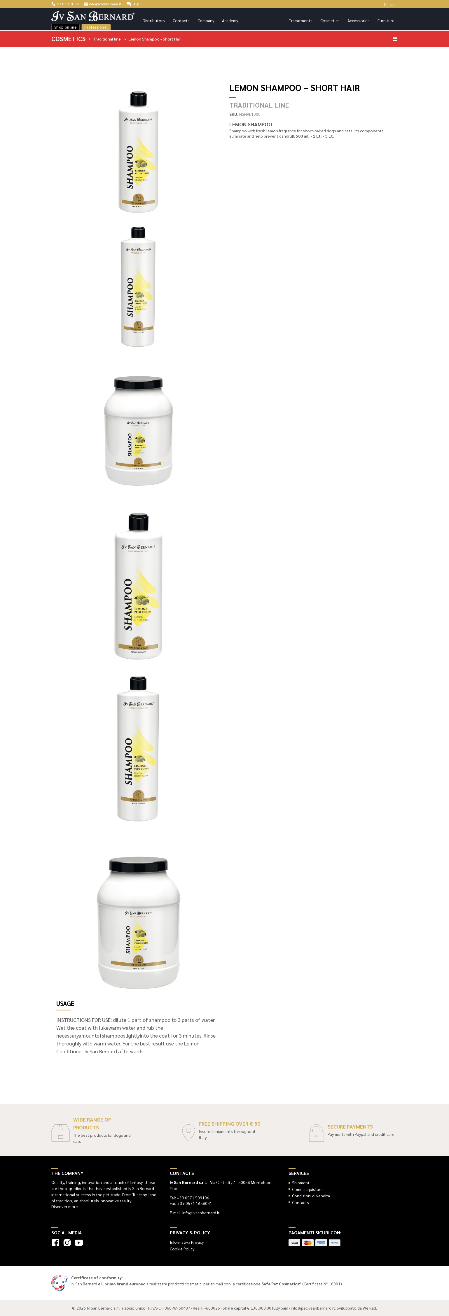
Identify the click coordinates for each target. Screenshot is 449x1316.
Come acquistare (307, 1189)
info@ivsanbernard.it (109, 3)
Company (206, 20)
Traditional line (108, 38)
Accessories (358, 20)
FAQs (143, 3)
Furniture (386, 20)
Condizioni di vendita (311, 1195)
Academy (230, 20)
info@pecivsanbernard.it (313, 1307)
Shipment (301, 1182)
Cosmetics (330, 20)
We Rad (369, 1307)
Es (392, 4)
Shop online (65, 26)
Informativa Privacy (187, 1241)
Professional (96, 26)
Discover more (64, 1206)
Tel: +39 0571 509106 (189, 1197)
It (385, 4)
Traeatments (300, 20)
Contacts (181, 20)
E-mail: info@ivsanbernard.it (195, 1212)
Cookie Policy (182, 1248)
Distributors (154, 20)
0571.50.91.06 (66, 3)
